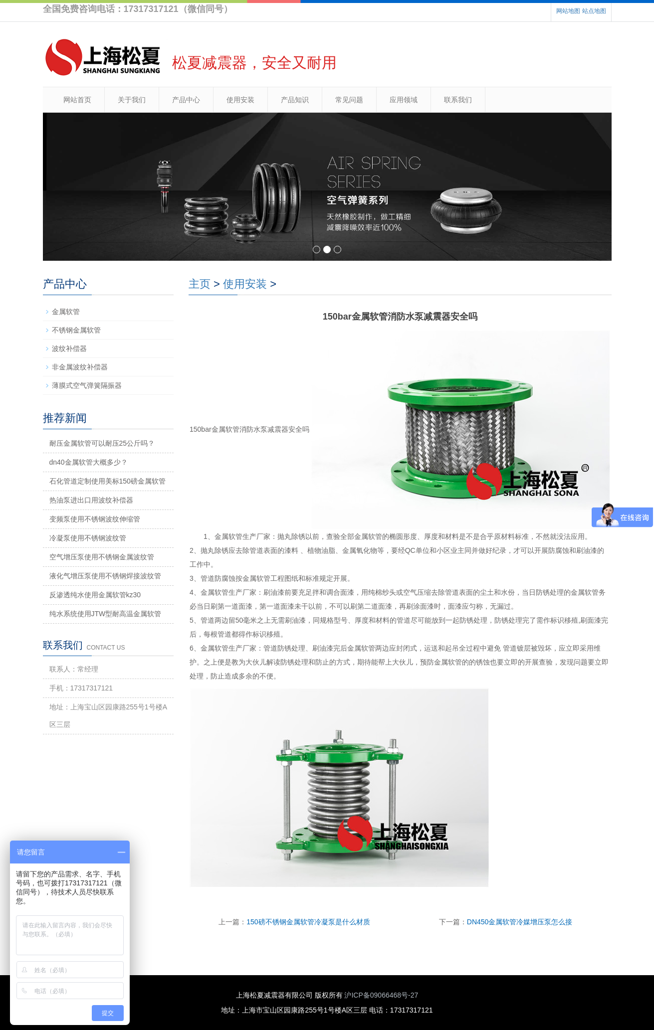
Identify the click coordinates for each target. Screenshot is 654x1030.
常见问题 (349, 100)
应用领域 (404, 100)
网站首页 (77, 100)
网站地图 (568, 10)
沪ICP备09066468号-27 (381, 995)
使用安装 (240, 100)
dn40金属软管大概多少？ (88, 462)
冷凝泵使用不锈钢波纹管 (87, 538)
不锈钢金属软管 (76, 330)
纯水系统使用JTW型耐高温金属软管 (105, 614)
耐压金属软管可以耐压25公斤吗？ (102, 443)
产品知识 (295, 100)
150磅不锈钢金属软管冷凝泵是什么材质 (308, 922)
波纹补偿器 (69, 348)
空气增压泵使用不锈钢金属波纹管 (101, 557)
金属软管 (66, 312)
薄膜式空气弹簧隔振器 (87, 385)
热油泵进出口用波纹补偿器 (91, 500)
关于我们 (132, 100)
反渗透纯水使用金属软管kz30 (95, 595)
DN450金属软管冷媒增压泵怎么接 (520, 922)
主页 (200, 284)
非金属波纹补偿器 (80, 367)
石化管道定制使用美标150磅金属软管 (107, 481)
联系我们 (458, 100)
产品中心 (186, 100)
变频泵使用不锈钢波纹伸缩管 (94, 519)
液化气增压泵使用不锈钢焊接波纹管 (105, 576)
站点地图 (594, 10)
